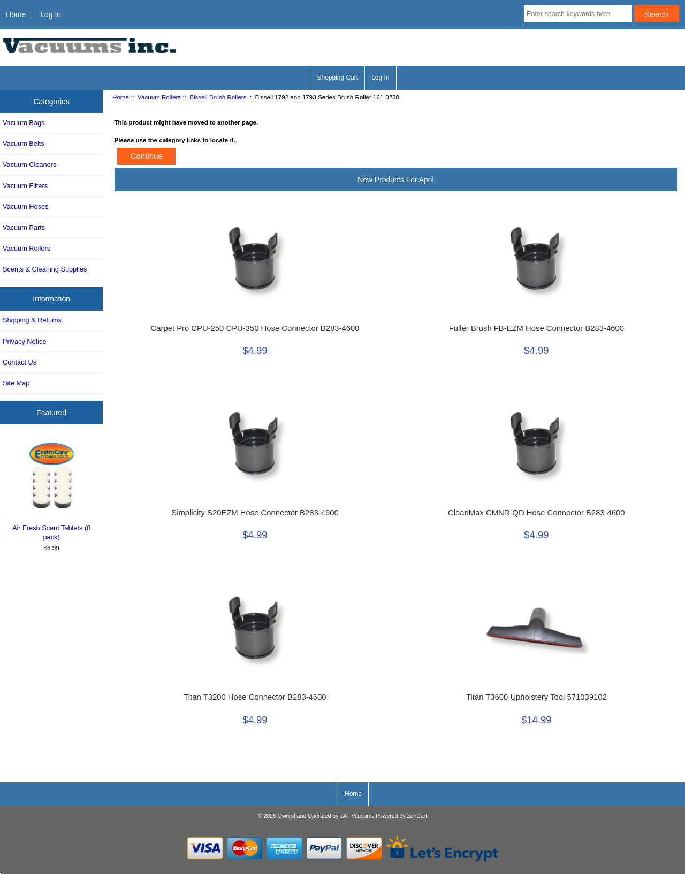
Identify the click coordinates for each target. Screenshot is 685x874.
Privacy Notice (24, 341)
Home (16, 14)
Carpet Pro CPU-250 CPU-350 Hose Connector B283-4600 (255, 328)
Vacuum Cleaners (29, 164)
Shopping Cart (337, 77)
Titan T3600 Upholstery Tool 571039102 (536, 697)
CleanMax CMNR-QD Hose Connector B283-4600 (536, 512)
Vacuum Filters (25, 186)
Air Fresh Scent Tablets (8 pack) (51, 490)
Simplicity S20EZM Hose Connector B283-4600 (254, 512)
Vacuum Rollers (159, 97)
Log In (50, 14)
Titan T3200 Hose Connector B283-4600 (255, 697)
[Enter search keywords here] (578, 13)
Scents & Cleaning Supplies (45, 269)
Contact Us (19, 362)
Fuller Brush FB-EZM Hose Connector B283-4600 (536, 328)
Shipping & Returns (32, 320)
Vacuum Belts (23, 144)
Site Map (16, 383)
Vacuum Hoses (26, 207)
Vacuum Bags (23, 123)
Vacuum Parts (24, 227)
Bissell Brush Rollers (217, 97)
